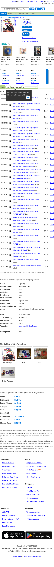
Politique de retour (33, 519)
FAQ (28, 1)
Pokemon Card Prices (10, 477)
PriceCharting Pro (32, 491)
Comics (21, 13)
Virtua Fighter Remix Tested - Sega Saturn (26, 199)
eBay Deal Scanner (33, 477)
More (27, 13)
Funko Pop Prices (8, 466)
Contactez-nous (32, 498)
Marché (3, 13)
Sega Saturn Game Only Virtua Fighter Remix (27, 265)
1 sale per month (6, 75)
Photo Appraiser (32, 470)
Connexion (50, 1)
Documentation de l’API (10, 519)
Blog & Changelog (8, 515)
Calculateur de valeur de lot (36, 466)
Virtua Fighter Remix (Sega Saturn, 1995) (25, 121)
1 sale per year (35, 75)
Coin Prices (6, 470)
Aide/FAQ (5, 512)
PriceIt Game (17, 556)
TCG (15, 13)
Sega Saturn (19, 17)
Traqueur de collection (34, 463)
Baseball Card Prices (9, 480)
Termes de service (33, 512)
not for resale (31, 326)
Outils (33, 13)
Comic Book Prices (9, 473)
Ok (28, 98)
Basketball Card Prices (10, 484)
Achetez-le (25, 34)
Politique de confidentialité (35, 515)
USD (14, 1)
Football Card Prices (9, 487)
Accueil (29, 487)
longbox (22, 326)
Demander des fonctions (35, 501)
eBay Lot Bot (31, 473)
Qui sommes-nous (33, 494)
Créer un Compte (37, 1)
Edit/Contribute (7, 522)
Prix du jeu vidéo (8, 463)
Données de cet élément (29, 38)
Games (10, 13)
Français (21, 1)
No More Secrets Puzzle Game (31, 556)
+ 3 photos (15, 22)
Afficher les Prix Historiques (30, 41)
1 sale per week (20, 75)
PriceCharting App (8, 526)
